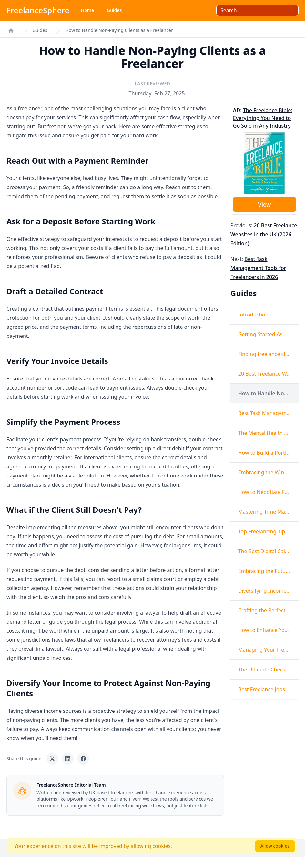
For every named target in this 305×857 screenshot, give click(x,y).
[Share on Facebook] (83, 759)
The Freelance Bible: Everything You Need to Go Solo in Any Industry (262, 118)
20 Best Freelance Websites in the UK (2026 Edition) (263, 234)
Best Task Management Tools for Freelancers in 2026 (258, 268)
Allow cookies (275, 846)
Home (87, 10)
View (264, 204)
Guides (114, 10)
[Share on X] (52, 759)
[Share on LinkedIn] (68, 759)
